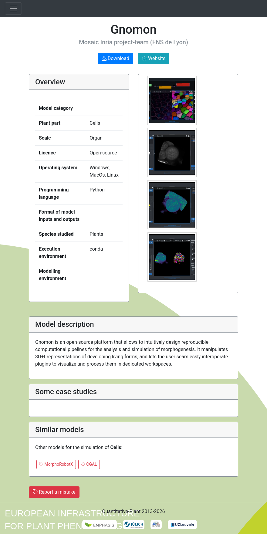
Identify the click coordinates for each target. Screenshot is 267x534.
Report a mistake (54, 492)
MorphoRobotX (56, 464)
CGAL (89, 464)
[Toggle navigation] (13, 8)
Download (115, 58)
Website (153, 58)
